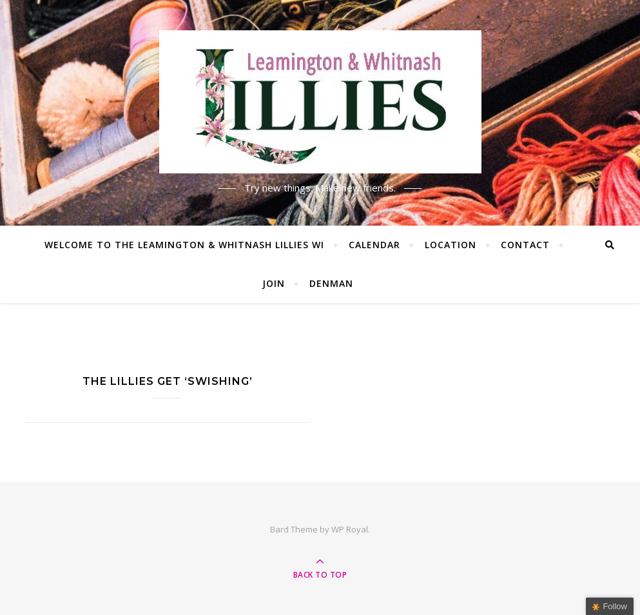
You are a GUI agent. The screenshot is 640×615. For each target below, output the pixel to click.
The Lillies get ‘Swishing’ (167, 381)
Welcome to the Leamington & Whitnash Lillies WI (184, 245)
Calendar (374, 245)
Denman (331, 283)
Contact (525, 245)
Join (273, 283)
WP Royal (349, 529)
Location (450, 245)
